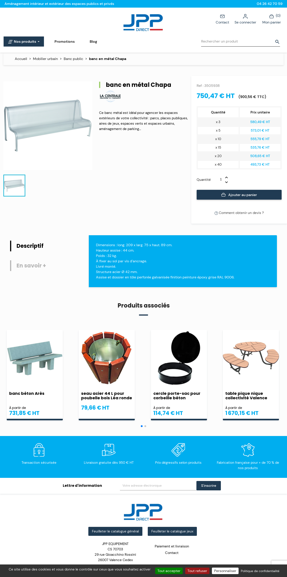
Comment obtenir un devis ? (239, 213)
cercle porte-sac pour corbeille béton (176, 396)
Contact (222, 19)
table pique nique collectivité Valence (246, 396)
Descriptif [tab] (30, 246)
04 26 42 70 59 (270, 3)
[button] (142, 426)
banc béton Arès (26, 393)
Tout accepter (168, 570)
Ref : (200, 85)
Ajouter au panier (239, 194)
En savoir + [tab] (31, 265)
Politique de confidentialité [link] (260, 571)
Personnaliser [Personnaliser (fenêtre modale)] (225, 570)
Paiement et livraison (172, 546)
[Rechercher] (240, 41)
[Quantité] (218, 180)
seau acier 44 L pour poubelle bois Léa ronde (106, 396)
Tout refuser (197, 570)
